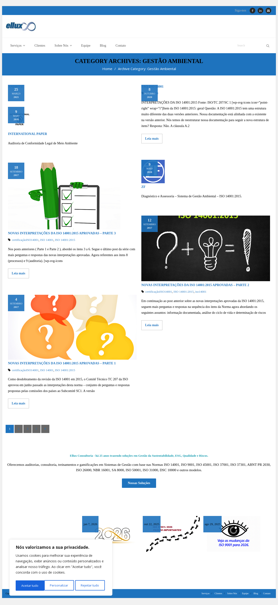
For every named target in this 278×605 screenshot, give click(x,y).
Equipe (245, 594)
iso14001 (200, 293)
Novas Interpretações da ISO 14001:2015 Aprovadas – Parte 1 (62, 364)
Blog (256, 594)
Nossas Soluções (139, 484)
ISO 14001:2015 (65, 241)
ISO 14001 (47, 241)
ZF (143, 188)
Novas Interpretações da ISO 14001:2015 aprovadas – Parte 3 (62, 234)
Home (107, 70)
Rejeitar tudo (61, 585)
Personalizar (30, 585)
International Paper (27, 135)
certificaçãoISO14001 (25, 241)
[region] (60, 568)
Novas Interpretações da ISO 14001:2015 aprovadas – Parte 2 (195, 286)
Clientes (218, 594)
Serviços (205, 594)
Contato (267, 594)
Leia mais (152, 140)
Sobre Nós (232, 594)
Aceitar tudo (92, 585)
